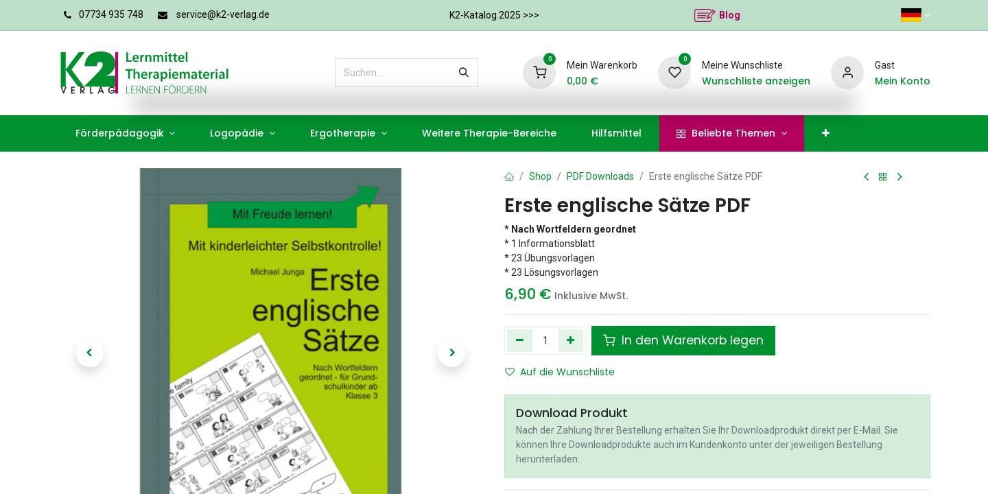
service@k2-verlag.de (223, 14)
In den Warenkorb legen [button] (683, 340)
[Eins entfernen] (519, 340)
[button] (89, 353)
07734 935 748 (111, 14)
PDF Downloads (600, 176)
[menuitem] (125, 133)
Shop (540, 176)
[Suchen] (464, 72)
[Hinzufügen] (571, 340)
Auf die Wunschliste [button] (560, 372)
